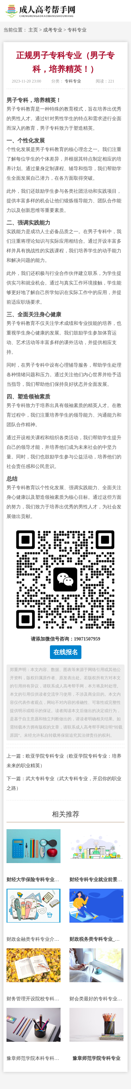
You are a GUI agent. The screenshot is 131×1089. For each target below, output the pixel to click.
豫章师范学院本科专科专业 (33, 1058)
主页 (33, 30)
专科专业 (77, 30)
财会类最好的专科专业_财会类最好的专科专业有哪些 (96, 998)
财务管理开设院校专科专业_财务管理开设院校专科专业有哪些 (33, 998)
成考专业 (52, 30)
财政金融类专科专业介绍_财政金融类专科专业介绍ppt (33, 939)
